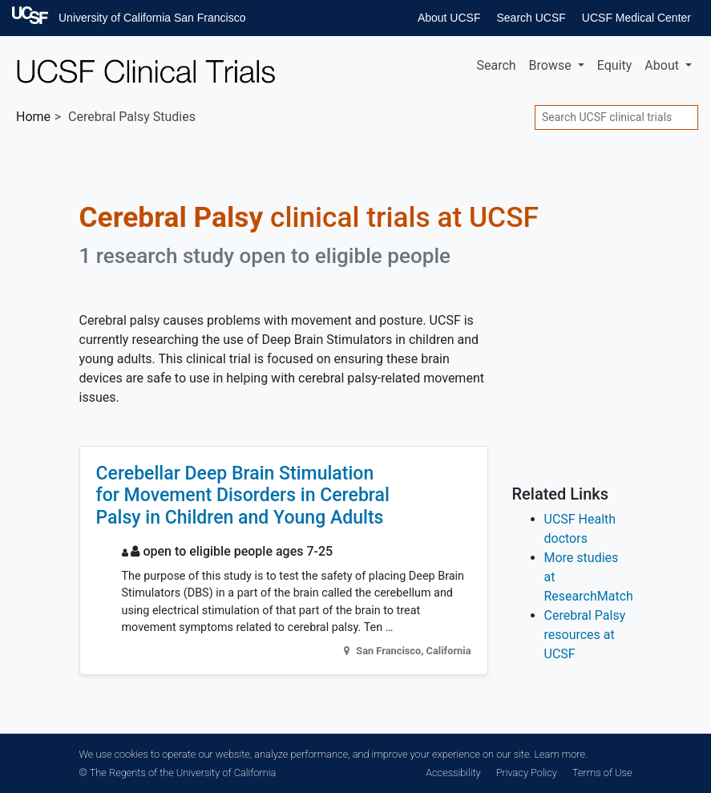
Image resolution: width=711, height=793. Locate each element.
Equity (614, 65)
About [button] (663, 65)
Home (33, 116)
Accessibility (453, 773)
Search (495, 65)
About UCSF (449, 17)
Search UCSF (530, 17)
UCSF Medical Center (636, 17)
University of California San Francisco (152, 17)
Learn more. (560, 754)
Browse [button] (552, 65)
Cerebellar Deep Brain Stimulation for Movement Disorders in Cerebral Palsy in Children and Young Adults (243, 495)
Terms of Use (602, 773)
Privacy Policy (526, 773)
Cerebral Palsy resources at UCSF (585, 635)
